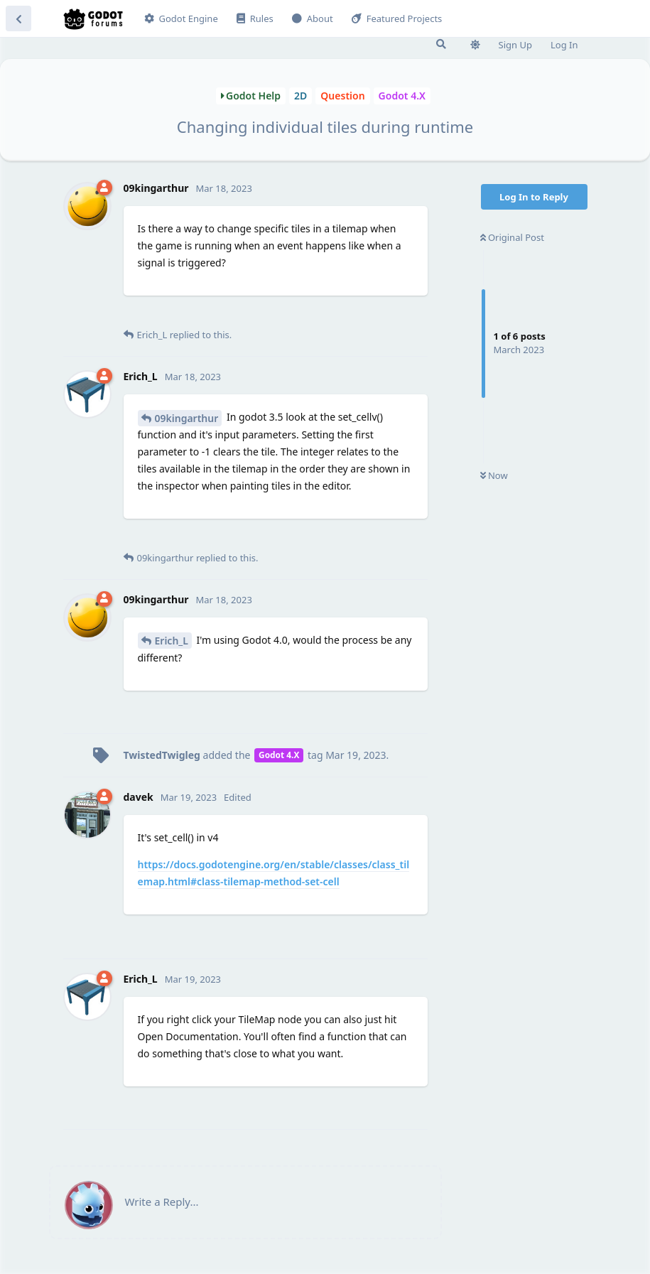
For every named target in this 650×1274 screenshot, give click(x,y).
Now (494, 475)
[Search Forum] (441, 44)
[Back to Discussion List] (18, 18)
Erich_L (171, 640)
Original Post (512, 237)
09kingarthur (187, 418)
